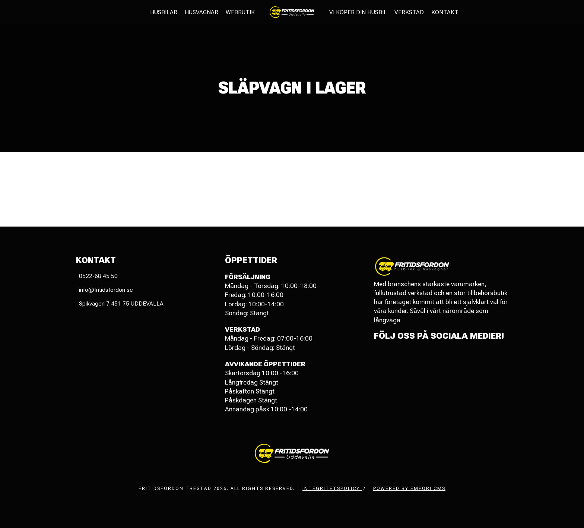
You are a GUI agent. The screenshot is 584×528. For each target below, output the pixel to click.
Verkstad (409, 12)
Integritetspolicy (332, 488)
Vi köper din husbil (358, 12)
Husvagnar (201, 12)
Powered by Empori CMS (409, 488)
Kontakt (444, 12)
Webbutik (240, 12)
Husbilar (163, 12)
